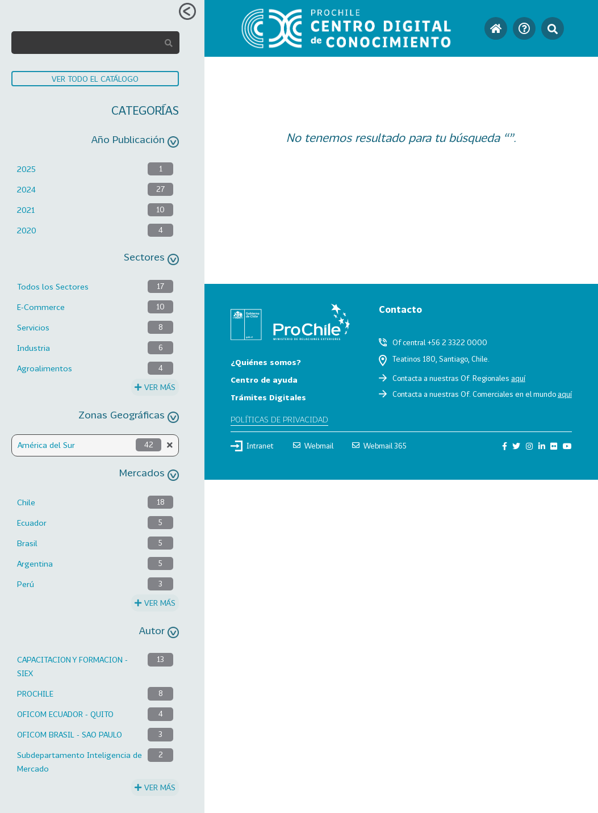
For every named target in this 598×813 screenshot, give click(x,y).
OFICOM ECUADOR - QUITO (65, 714)
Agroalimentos (44, 368)
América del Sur (46, 445)
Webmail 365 (379, 445)
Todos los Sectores (53, 286)
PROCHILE (35, 693)
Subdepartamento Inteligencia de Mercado (79, 761)
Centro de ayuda (264, 379)
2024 (26, 189)
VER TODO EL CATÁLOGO (95, 78)
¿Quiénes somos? (266, 362)
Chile (26, 502)
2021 (26, 210)
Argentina (35, 563)
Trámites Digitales (268, 397)
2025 (26, 169)
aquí (518, 378)
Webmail (313, 445)
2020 (26, 230)
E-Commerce (41, 307)
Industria (33, 348)
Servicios (33, 327)
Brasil (27, 543)
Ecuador (32, 522)
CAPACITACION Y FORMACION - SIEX (72, 666)
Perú (25, 584)
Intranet (252, 446)
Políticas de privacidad (279, 419)
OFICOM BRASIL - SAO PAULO (69, 734)
